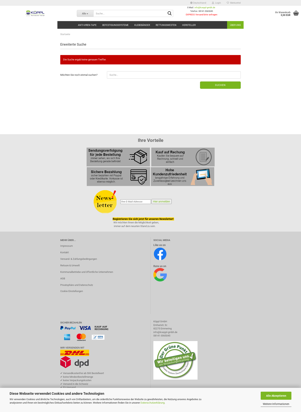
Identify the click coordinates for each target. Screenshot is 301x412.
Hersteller (189, 25)
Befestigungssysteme (115, 25)
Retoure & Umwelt (70, 265)
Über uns (235, 25)
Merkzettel (234, 3)
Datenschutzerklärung (153, 402)
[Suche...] (85, 13)
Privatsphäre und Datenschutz (76, 285)
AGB (62, 278)
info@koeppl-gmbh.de (204, 7)
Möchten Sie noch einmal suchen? (79, 74)
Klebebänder (142, 25)
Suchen (220, 85)
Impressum (66, 245)
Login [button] (216, 3)
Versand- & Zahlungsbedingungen (78, 258)
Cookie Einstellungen (71, 291)
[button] (198, 3)
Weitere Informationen (276, 403)
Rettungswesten (166, 25)
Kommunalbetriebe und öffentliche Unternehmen (86, 272)
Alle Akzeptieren (276, 395)
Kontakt (64, 252)
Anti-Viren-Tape (87, 25)
